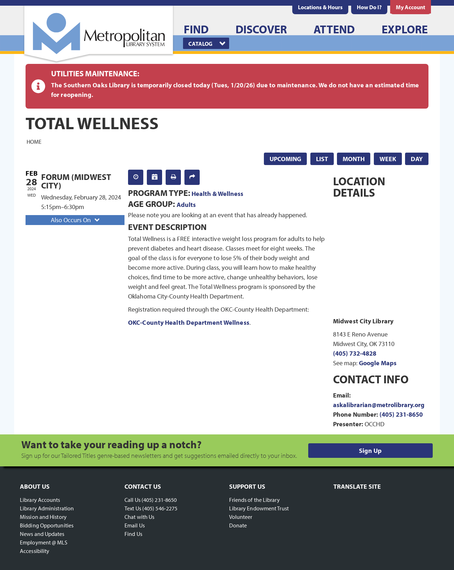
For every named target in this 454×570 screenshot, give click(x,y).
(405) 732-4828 (354, 353)
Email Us (134, 525)
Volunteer (241, 516)
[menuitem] (320, 7)
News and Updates (42, 533)
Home (34, 141)
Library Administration (47, 508)
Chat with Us (139, 516)
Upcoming (285, 159)
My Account (410, 7)
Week (388, 159)
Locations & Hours (320, 7)
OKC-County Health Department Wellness (188, 322)
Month (354, 159)
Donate (238, 525)
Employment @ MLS (44, 542)
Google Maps (378, 363)
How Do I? (369, 7)
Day (417, 159)
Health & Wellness (217, 194)
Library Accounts (40, 499)
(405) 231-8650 (401, 414)
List (322, 159)
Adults (186, 205)
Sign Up (370, 450)
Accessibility (34, 550)
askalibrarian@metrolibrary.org (379, 405)
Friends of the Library (254, 499)
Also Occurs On (76, 220)
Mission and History (43, 516)
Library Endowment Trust (259, 508)
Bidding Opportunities (46, 525)
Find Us (133, 533)
